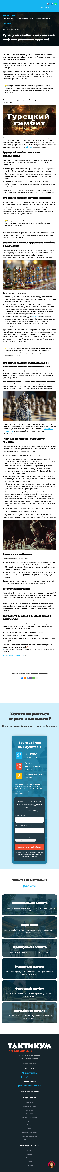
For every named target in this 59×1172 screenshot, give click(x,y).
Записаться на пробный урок (14, 656)
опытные (35, 317)
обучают (29, 147)
